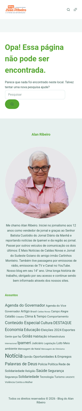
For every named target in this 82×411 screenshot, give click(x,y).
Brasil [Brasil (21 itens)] (34, 311)
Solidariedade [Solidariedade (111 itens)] (28, 377)
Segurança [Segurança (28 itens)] (11, 376)
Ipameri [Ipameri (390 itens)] (24, 342)
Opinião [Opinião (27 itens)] (28, 356)
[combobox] (35, 94)
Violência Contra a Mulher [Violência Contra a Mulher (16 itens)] (19, 382)
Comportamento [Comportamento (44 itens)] (57, 316)
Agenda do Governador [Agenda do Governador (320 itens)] (25, 305)
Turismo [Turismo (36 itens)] (59, 377)
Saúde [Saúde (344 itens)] (41, 370)
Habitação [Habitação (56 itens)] (40, 336)
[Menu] (75, 9)
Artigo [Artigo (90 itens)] (25, 311)
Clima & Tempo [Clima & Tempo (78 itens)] (36, 316)
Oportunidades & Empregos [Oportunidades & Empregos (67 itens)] (52, 356)
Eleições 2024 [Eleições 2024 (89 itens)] (51, 330)
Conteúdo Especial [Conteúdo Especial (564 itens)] (22, 322)
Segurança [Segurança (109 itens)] (56, 371)
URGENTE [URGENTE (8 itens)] (70, 377)
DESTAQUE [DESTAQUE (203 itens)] (62, 323)
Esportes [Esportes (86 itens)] (68, 330)
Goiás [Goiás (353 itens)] (27, 336)
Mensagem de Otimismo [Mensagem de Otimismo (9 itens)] (53, 349)
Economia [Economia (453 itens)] (14, 329)
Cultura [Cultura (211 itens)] (46, 323)
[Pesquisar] (68, 9)
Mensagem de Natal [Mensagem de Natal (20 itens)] (29, 348)
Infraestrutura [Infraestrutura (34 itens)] (56, 336)
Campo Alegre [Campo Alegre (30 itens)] (59, 311)
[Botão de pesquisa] (12, 104)
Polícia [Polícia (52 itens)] (42, 364)
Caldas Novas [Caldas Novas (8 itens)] (44, 311)
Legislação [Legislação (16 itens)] (50, 343)
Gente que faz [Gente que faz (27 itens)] (13, 336)
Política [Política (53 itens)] (53, 364)
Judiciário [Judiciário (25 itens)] (37, 343)
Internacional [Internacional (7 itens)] (11, 343)
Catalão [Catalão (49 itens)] (10, 316)
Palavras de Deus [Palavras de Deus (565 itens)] (21, 363)
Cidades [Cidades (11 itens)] (20, 316)
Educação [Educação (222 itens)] (32, 330)
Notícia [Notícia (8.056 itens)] (14, 356)
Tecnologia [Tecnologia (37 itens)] (47, 377)
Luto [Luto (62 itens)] (59, 343)
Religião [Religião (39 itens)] (30, 371)
